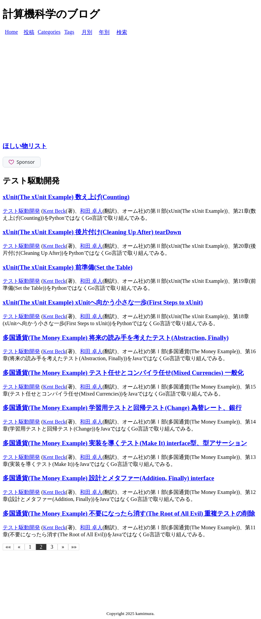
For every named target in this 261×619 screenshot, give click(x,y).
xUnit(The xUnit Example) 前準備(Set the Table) (67, 267)
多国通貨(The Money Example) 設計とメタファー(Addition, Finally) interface (108, 478)
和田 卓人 (91, 211)
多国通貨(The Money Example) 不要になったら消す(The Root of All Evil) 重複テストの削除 (129, 513)
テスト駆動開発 (21, 211)
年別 (104, 32)
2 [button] (41, 547)
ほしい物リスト (25, 145)
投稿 (29, 32)
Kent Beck (54, 211)
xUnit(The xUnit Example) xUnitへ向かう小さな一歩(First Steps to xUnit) (103, 302)
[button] (8, 547)
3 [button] (52, 547)
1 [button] (30, 547)
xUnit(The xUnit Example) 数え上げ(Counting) (66, 196)
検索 (122, 32)
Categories (49, 32)
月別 (87, 32)
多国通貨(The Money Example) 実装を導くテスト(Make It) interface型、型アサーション (125, 443)
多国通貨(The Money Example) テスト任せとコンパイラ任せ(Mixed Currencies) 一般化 (123, 372)
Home (11, 32)
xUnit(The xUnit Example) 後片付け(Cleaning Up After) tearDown (92, 231)
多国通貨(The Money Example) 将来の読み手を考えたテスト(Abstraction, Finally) (116, 337)
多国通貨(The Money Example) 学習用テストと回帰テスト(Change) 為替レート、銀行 (122, 407)
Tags (69, 32)
